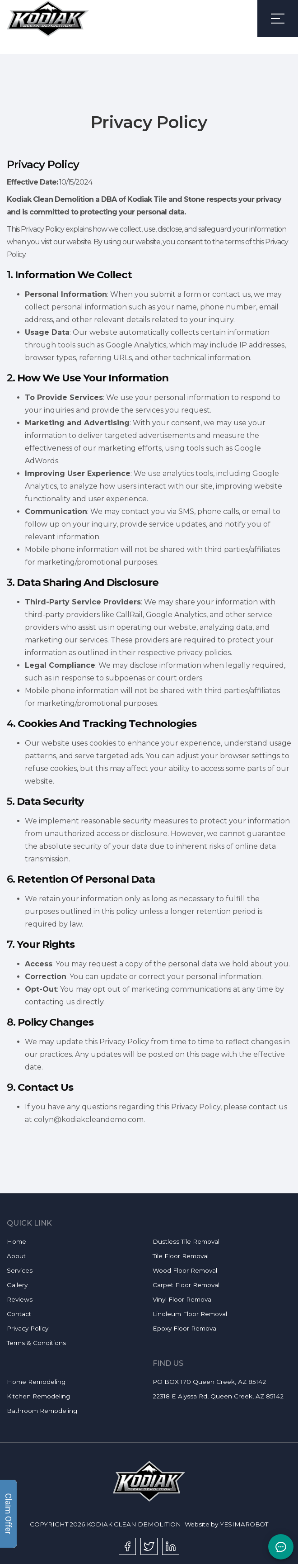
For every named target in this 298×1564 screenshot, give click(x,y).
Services (20, 1270)
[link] (48, 18)
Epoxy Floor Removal (185, 1328)
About (16, 1256)
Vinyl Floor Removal (183, 1299)
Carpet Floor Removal (186, 1284)
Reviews (20, 1299)
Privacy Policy (27, 1328)
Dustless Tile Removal (186, 1241)
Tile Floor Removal (181, 1256)
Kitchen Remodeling (38, 1396)
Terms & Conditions (36, 1342)
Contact (19, 1313)
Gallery (17, 1284)
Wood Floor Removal (185, 1270)
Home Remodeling (36, 1381)
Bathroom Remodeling (42, 1410)
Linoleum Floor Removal (190, 1313)
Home (16, 1241)
